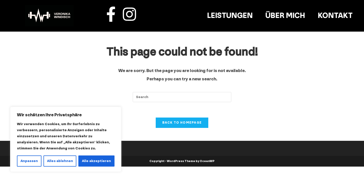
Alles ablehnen (60, 161)
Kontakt (335, 15)
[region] (65, 139)
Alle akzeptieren (96, 161)
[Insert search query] (182, 97)
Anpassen (29, 161)
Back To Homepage (182, 123)
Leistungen (230, 15)
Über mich (285, 15)
